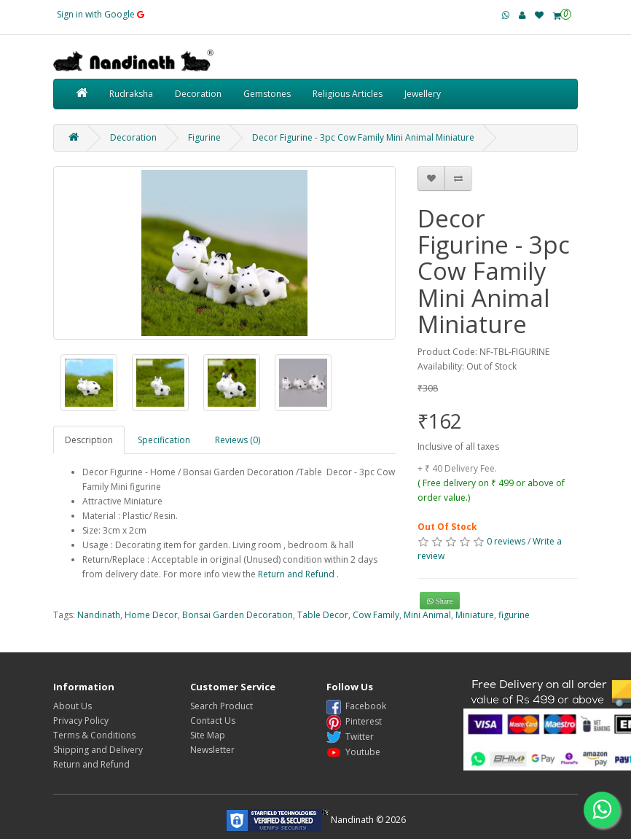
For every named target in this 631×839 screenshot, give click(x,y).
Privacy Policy (81, 720)
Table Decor (322, 615)
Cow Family (376, 615)
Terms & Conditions (94, 735)
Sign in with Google (100, 14)
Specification (164, 440)
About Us (72, 706)
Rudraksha (131, 93)
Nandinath (98, 615)
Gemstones (267, 93)
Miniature (474, 615)
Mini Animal (427, 615)
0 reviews (506, 541)
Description (89, 440)
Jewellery (422, 93)
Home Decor (151, 615)
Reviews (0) (237, 440)
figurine (514, 615)
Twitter (350, 736)
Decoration (198, 93)
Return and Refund (296, 574)
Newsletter (212, 750)
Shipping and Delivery (98, 750)
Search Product (221, 706)
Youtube (353, 752)
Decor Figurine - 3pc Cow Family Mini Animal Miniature (363, 137)
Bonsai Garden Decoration (237, 615)
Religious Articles (348, 93)
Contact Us (212, 720)
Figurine (204, 137)
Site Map (207, 735)
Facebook (356, 706)
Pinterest (354, 721)
